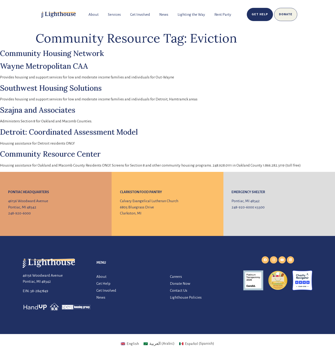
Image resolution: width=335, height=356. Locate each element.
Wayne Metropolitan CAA (44, 66)
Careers (176, 277)
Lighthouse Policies (186, 297)
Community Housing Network (52, 53)
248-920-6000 (19, 213)
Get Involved (140, 14)
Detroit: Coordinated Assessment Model (69, 132)
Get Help (103, 284)
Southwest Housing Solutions (51, 88)
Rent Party (222, 14)
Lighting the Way (191, 14)
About (93, 14)
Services (114, 14)
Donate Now (180, 284)
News (163, 14)
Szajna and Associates (37, 110)
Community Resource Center (50, 154)
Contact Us (178, 290)
